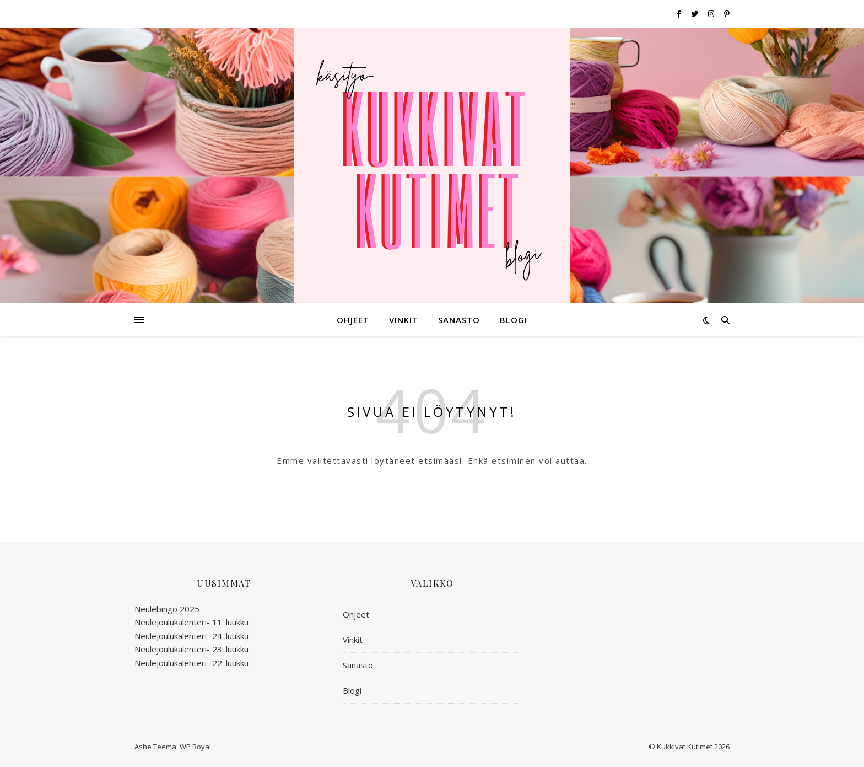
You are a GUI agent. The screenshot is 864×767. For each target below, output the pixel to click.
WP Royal (195, 747)
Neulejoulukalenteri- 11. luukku (191, 621)
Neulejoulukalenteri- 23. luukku (191, 649)
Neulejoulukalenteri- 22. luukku (191, 662)
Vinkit (403, 319)
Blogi (513, 319)
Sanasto (459, 319)
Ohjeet (353, 319)
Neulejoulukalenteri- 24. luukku (191, 635)
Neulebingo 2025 (166, 608)
